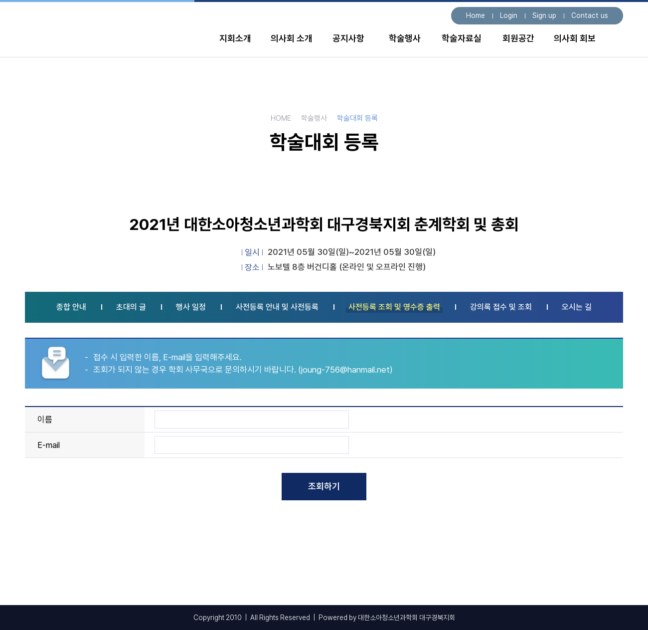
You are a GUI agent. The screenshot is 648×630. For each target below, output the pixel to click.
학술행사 (405, 38)
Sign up (544, 15)
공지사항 (348, 38)
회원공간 (518, 38)
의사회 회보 (575, 38)
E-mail (48, 445)
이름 (44, 419)
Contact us (589, 15)
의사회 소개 (292, 38)
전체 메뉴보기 (613, 40)
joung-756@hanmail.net (345, 370)
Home (475, 15)
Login (508, 15)
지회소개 (235, 38)
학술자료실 (462, 38)
